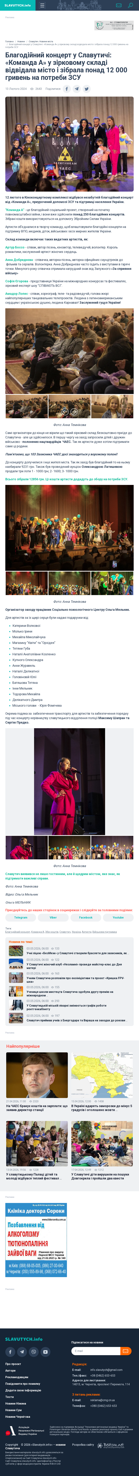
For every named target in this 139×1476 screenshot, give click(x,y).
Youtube (118, 917)
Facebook (85, 917)
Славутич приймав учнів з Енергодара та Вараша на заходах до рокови (77, 1020)
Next (74, 411)
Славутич (65, 931)
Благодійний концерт (17, 931)
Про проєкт (13, 1364)
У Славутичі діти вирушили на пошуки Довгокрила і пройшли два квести (100, 1176)
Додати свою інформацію (23, 1390)
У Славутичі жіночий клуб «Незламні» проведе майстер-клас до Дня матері (74, 966)
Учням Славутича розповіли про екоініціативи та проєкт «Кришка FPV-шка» (75, 979)
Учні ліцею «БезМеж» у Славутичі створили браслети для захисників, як (78, 953)
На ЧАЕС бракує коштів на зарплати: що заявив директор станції (37, 1108)
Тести (9, 1397)
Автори (10, 1370)
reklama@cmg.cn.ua (102, 1400)
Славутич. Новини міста (41, 41)
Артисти (86, 931)
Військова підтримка (104, 931)
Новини (21, 41)
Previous (65, 411)
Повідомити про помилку (22, 1383)
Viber (53, 917)
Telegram (20, 917)
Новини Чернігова (17, 1416)
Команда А (37, 931)
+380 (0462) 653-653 (103, 1406)
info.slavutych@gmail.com (106, 1370)
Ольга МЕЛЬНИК (18, 902)
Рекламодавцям (16, 1377)
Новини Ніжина (15, 1403)
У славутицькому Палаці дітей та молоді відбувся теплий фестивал (34, 1176)
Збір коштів (51, 931)
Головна (9, 41)
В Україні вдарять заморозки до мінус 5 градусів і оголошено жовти (101, 1108)
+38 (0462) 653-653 (102, 1375)
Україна (76, 931)
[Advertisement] (25, 29)
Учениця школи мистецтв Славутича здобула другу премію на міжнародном (70, 993)
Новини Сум (13, 1410)
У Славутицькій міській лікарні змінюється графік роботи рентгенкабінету (66, 1007)
